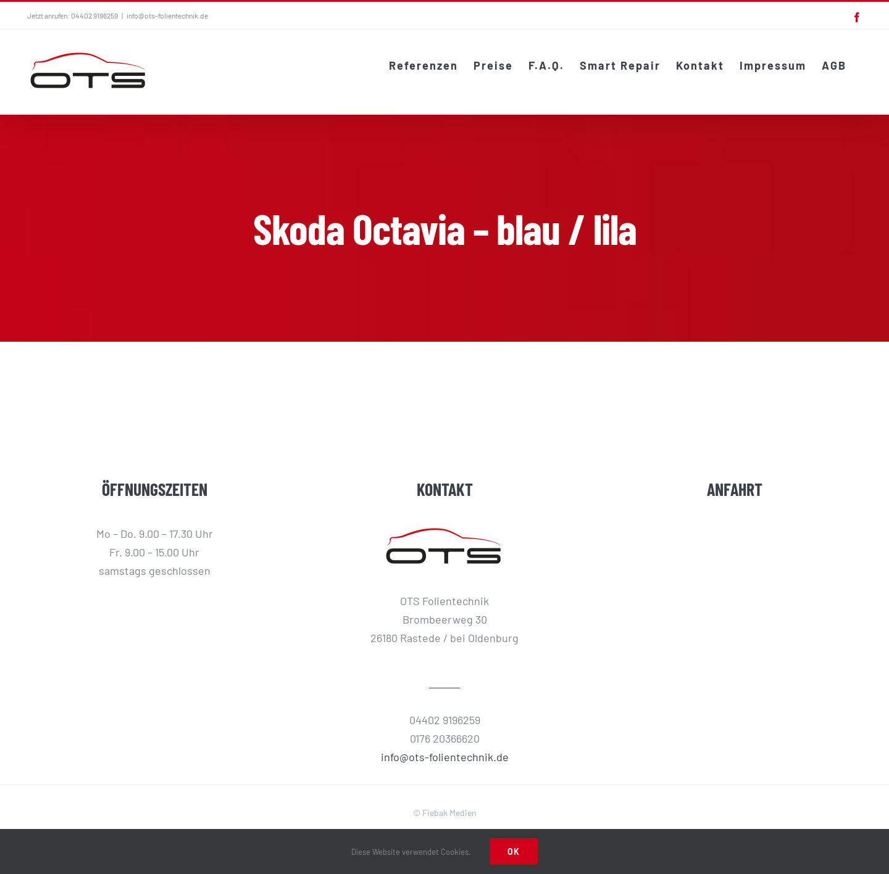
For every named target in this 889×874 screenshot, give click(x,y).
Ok (513, 851)
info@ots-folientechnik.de (167, 15)
